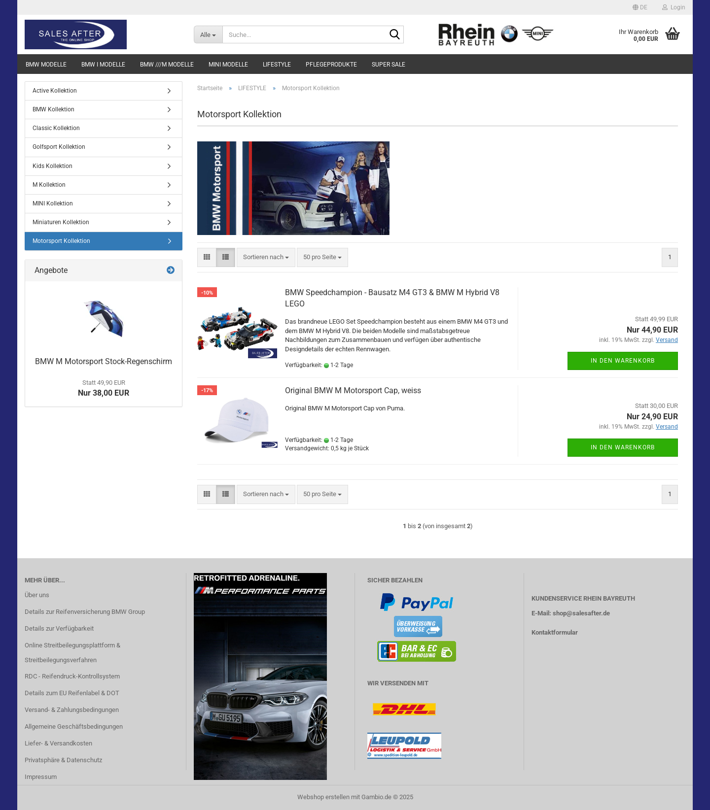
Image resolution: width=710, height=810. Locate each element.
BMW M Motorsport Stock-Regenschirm (103, 361)
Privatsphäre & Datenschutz (63, 760)
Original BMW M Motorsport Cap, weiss (353, 390)
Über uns (37, 595)
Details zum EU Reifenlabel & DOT (72, 693)
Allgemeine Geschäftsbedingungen (74, 726)
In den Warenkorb (623, 360)
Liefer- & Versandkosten (58, 743)
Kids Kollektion (52, 166)
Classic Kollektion (56, 128)
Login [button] (673, 7)
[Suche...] (208, 34)
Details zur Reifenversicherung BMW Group (85, 611)
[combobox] (266, 257)
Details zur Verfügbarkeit (59, 628)
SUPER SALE (388, 64)
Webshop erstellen (323, 797)
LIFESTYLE (277, 64)
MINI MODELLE (228, 64)
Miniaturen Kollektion (61, 222)
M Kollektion (49, 184)
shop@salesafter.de (581, 613)
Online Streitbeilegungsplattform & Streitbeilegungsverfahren (72, 652)
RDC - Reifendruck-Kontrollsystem (72, 676)
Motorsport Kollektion (61, 240)
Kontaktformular (555, 632)
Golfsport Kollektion (59, 146)
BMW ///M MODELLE (167, 64)
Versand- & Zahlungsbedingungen (72, 709)
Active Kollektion (55, 90)
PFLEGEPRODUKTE (331, 64)
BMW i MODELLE (103, 64)
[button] (640, 7)
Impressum (41, 776)
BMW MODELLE (46, 64)
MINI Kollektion (53, 203)
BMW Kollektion (53, 109)
